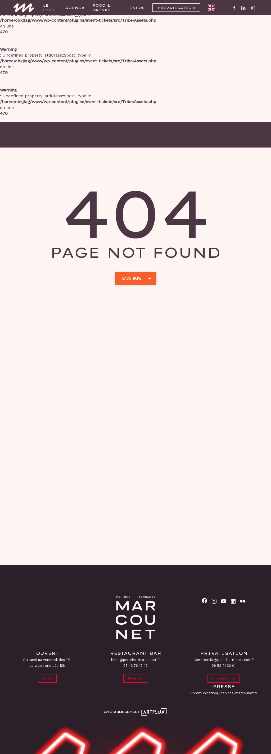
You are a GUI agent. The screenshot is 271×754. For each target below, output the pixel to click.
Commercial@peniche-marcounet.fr (223, 659)
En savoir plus (224, 678)
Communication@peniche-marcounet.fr (223, 693)
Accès (47, 678)
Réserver (135, 678)
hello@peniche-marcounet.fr (135, 659)
